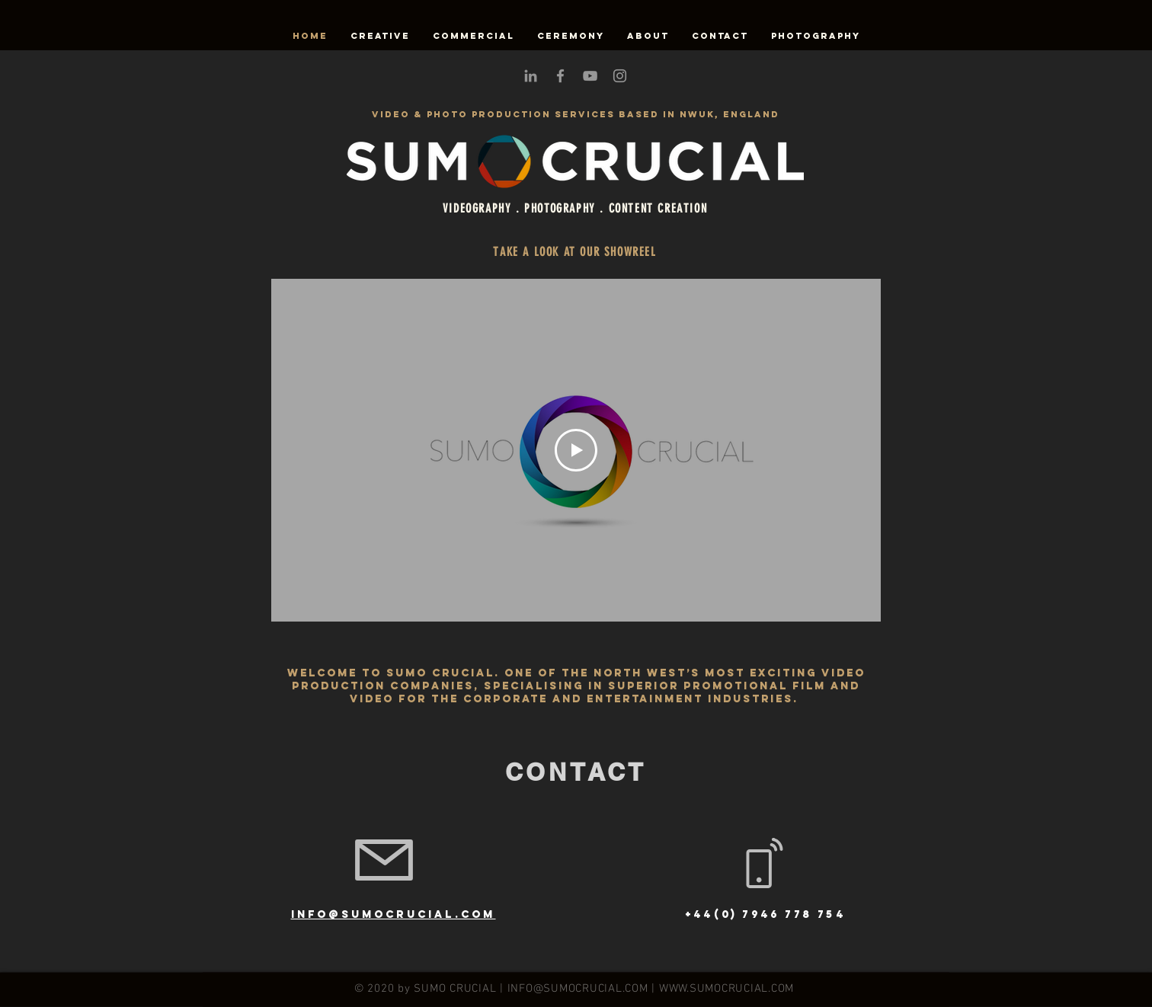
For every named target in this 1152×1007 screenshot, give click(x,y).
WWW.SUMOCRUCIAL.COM (726, 989)
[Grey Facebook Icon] (560, 76)
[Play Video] (576, 450)
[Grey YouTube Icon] (590, 76)
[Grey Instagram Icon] (620, 76)
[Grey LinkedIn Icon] (530, 76)
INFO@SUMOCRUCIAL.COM (577, 989)
